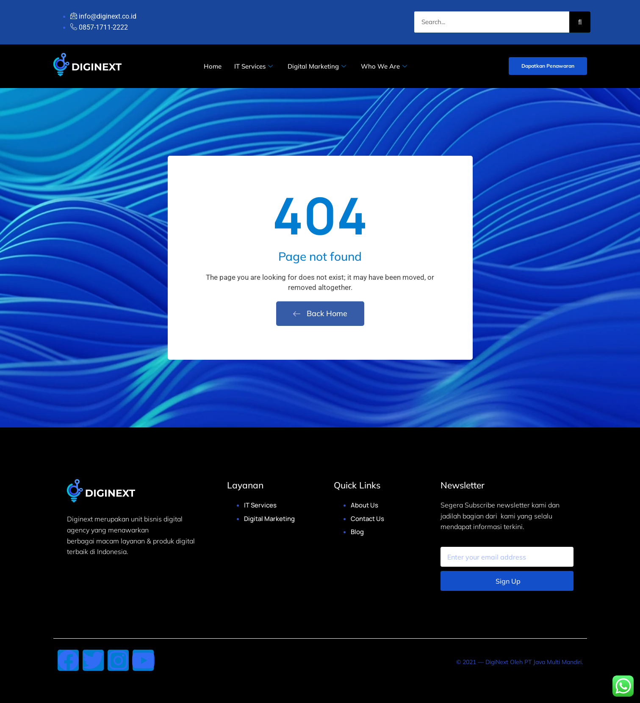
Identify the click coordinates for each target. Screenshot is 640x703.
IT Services (254, 66)
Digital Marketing (318, 66)
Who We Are (385, 66)
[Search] (579, 22)
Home (213, 66)
